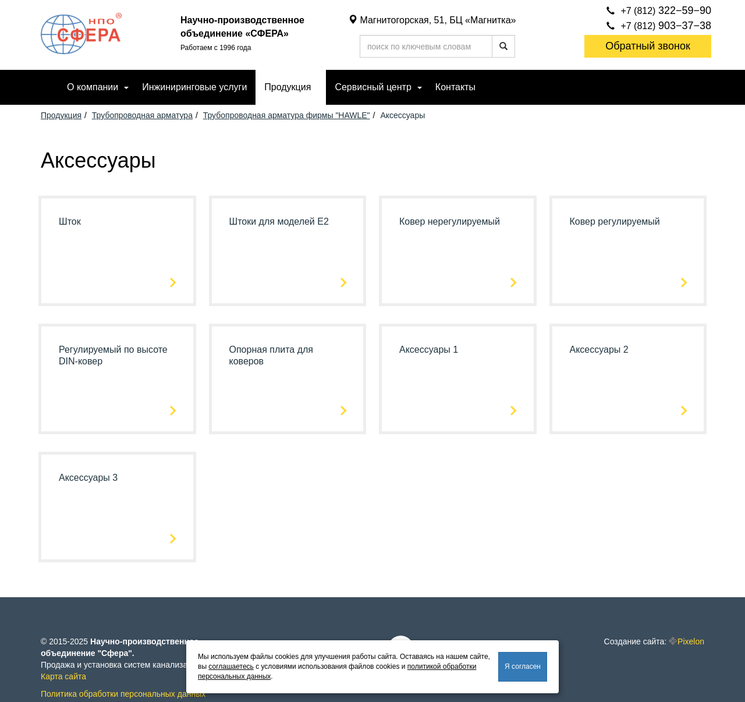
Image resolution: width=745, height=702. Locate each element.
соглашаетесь (230, 666)
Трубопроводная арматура (142, 115)
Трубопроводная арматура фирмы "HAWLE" (286, 115)
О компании (92, 87)
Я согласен (523, 666)
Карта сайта (63, 676)
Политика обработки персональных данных (123, 694)
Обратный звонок (647, 46)
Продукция (287, 87)
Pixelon (690, 641)
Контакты (455, 87)
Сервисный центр (373, 87)
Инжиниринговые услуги (194, 87)
